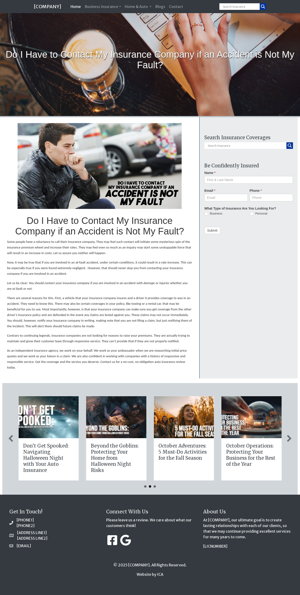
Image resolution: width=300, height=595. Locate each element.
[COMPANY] (47, 6)
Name (209, 173)
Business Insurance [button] (101, 6)
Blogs (160, 6)
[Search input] (241, 6)
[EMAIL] (24, 545)
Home (77, 6)
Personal (258, 214)
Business (213, 214)
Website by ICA (150, 574)
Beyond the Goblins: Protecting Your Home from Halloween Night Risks (247, 458)
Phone (256, 190)
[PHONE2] (25, 525)
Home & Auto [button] (137, 6)
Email (209, 190)
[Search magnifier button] (263, 6)
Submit (212, 230)
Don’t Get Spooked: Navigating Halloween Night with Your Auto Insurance (178, 458)
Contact (176, 6)
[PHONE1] (25, 520)
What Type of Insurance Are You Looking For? (240, 208)
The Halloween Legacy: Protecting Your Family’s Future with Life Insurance (112, 455)
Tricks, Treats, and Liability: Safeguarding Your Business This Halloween (42, 458)
